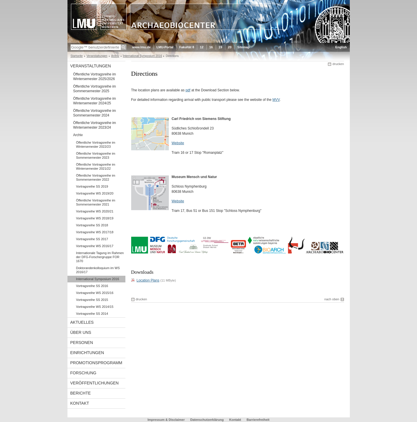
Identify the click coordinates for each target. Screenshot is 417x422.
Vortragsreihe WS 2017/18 (95, 232)
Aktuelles (82, 322)
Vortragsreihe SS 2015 (92, 299)
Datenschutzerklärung (207, 419)
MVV (276, 100)
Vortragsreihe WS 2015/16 (95, 293)
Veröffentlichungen (94, 383)
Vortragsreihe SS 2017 (92, 239)
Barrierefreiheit (258, 419)
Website (178, 143)
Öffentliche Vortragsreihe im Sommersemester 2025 (94, 88)
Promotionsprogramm (96, 362)
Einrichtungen (87, 352)
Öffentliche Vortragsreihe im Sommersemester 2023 (96, 155)
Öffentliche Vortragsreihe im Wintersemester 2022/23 (96, 144)
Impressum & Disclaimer (166, 419)
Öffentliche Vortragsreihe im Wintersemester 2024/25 (94, 101)
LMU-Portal (164, 47)
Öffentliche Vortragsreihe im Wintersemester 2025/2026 (94, 76)
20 (229, 47)
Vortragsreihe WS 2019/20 (95, 193)
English (341, 47)
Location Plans (148, 280)
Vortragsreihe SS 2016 (92, 286)
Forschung (83, 373)
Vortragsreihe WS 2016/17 (95, 246)
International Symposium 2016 (142, 56)
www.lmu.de (141, 47)
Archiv (115, 56)
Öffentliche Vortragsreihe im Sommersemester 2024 (94, 113)
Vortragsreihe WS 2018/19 (95, 218)
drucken (338, 64)
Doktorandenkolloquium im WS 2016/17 (98, 270)
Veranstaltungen (97, 56)
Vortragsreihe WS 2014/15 (95, 306)
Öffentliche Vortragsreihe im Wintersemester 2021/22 (96, 166)
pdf (188, 90)
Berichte (80, 393)
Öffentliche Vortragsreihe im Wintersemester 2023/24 (94, 125)
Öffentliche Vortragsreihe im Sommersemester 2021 (96, 202)
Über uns (80, 332)
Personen (81, 342)
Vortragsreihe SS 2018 (92, 225)
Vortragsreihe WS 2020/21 (95, 211)
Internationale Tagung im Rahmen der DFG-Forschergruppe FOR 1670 (100, 257)
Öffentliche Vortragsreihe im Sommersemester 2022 (96, 177)
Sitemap (243, 47)
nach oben (331, 299)
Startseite (77, 56)
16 (211, 47)
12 (201, 47)
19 (220, 47)
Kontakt (79, 403)
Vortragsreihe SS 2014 (92, 313)
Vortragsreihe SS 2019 (92, 186)
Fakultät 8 (186, 47)
